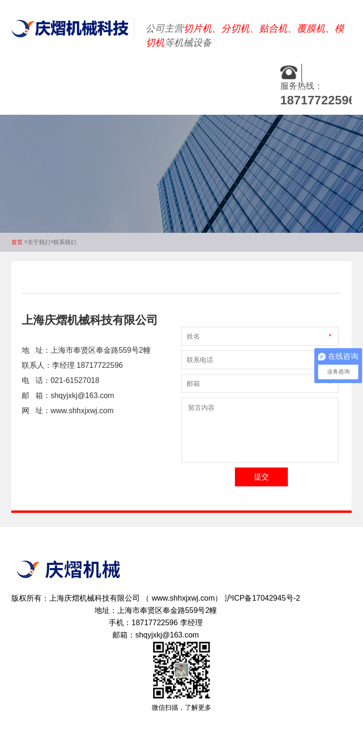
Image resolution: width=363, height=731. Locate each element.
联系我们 (64, 242)
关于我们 (38, 242)
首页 (17, 242)
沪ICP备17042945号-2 (262, 598)
